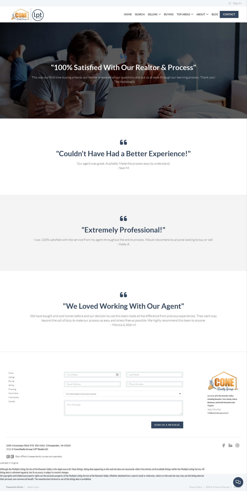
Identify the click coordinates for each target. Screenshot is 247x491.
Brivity (20, 487)
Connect (12, 401)
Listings (11, 377)
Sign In (234, 3)
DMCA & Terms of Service (218, 487)
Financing (12, 389)
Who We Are (14, 397)
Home (11, 373)
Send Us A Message (167, 425)
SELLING (154, 14)
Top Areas (185, 14)
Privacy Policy (195, 487)
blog (215, 14)
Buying (11, 381)
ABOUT (202, 14)
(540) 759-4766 (214, 410)
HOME (128, 14)
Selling (11, 385)
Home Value (13, 393)
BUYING (169, 14)
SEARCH (140, 14)
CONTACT (229, 14)
